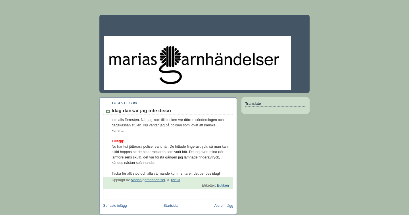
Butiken (223, 185)
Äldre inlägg (223, 206)
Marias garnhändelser (150, 24)
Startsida (171, 206)
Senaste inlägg (115, 206)
